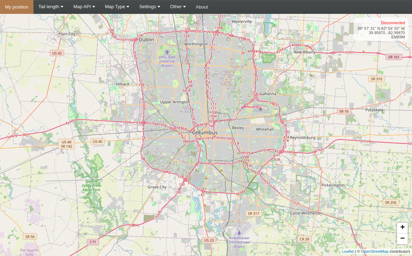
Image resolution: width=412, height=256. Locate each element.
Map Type (117, 6)
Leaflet (348, 251)
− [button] (402, 239)
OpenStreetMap (375, 251)
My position (16, 7)
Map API (84, 6)
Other (178, 6)
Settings (149, 6)
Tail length (50, 6)
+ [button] (402, 228)
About (202, 7)
